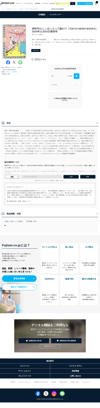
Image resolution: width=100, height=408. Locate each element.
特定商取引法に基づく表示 (41, 387)
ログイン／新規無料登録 (85, 3)
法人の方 (52, 3)
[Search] (72, 3)
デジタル (54, 85)
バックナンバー (45, 9)
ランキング (45, 3)
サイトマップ (86, 387)
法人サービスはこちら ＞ (11, 293)
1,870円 (69, 76)
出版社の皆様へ (63, 387)
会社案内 (53, 387)
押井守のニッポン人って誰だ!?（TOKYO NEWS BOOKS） (23, 9)
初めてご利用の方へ (18, 286)
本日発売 (37, 3)
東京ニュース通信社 (11, 72)
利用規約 (12, 387)
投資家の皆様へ (75, 387)
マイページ (19, 3)
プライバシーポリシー (24, 387)
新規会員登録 (20, 278)
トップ (3, 9)
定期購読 (41, 15)
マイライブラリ (28, 3)
